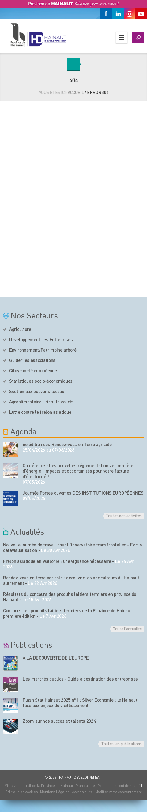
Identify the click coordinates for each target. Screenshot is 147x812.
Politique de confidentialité (119, 785)
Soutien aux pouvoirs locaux (36, 391)
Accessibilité (82, 791)
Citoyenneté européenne (33, 370)
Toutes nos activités (124, 515)
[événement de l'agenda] (10, 449)
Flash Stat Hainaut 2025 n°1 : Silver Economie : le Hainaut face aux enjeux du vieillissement (80, 702)
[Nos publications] (10, 663)
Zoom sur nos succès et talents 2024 (59, 721)
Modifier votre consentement (118, 791)
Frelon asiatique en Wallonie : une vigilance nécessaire (57, 561)
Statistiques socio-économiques (41, 381)
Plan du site (85, 785)
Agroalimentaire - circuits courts (41, 402)
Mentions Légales (55, 791)
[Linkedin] (118, 13)
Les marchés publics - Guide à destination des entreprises (80, 679)
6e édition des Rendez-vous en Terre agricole (67, 444)
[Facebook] (106, 13)
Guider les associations (32, 360)
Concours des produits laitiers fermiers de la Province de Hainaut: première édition (68, 613)
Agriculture (20, 329)
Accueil (76, 92)
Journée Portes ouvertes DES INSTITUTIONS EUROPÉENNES (83, 492)
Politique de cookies (21, 791)
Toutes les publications (121, 743)
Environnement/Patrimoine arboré (43, 350)
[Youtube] (141, 13)
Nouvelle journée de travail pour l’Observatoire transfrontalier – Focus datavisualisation (72, 547)
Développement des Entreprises (41, 339)
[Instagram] (129, 13)
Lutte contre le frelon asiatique (40, 412)
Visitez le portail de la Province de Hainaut (39, 785)
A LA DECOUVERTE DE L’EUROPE (56, 658)
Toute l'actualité (127, 628)
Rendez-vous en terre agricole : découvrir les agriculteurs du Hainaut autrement (71, 580)
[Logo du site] (38, 35)
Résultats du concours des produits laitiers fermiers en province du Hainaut (69, 597)
